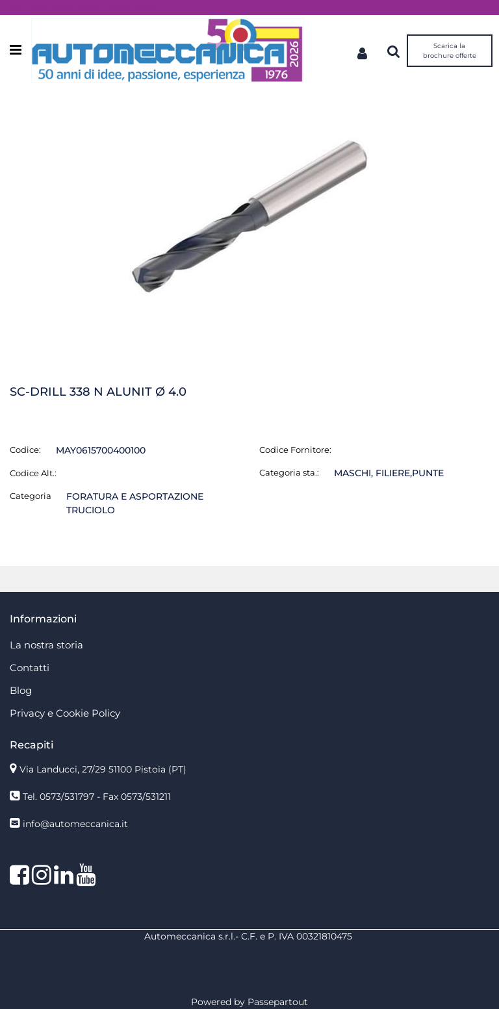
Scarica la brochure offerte (449, 51)
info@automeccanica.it (75, 824)
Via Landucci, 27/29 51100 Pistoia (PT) (102, 769)
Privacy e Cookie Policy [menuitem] (65, 713)
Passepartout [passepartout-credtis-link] (278, 1002)
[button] (249, 216)
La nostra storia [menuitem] (46, 645)
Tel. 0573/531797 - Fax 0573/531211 (97, 796)
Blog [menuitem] (21, 690)
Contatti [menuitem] (29, 667)
